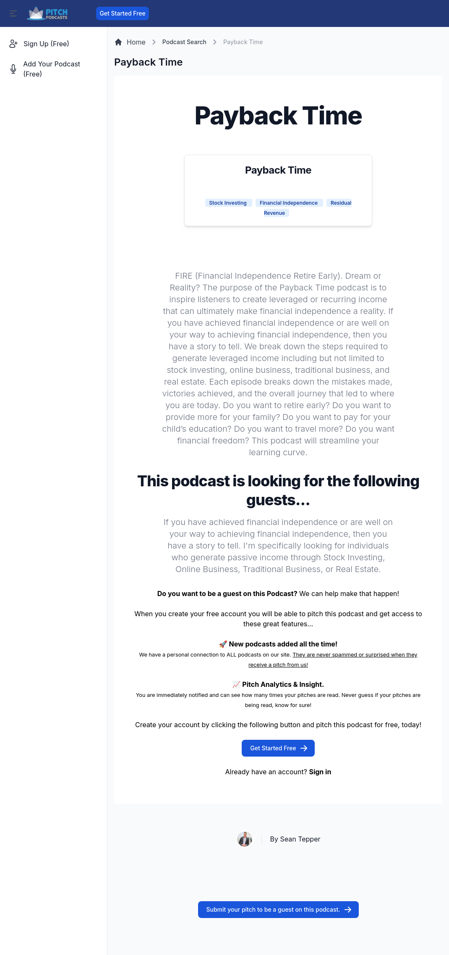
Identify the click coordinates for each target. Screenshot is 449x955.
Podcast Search (184, 41)
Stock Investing (228, 203)
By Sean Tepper (295, 839)
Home (130, 42)
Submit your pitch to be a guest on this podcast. (279, 909)
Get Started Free (122, 13)
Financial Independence (289, 203)
